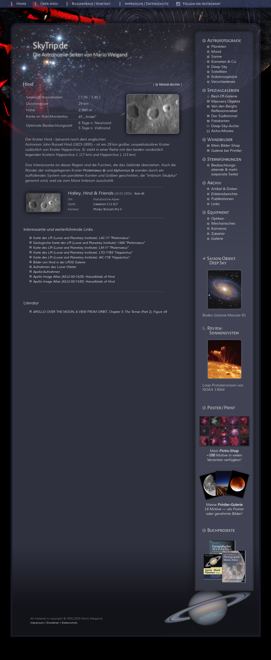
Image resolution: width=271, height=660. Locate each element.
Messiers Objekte (225, 101)
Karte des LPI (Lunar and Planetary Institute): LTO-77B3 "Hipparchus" (83, 253)
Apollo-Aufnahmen (46, 272)
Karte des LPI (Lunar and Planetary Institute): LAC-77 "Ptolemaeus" (81, 238)
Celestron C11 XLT (105, 204)
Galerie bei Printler (226, 150)
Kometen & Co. (224, 61)
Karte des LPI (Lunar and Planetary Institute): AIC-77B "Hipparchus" (81, 257)
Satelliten (219, 71)
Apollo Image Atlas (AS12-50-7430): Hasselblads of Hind (74, 281)
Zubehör (218, 233)
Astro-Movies (222, 130)
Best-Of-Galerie (224, 96)
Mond (216, 51)
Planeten (218, 46)
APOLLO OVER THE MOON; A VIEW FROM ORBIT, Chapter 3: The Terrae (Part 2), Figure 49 (100, 312)
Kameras (219, 228)
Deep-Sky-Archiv (225, 126)
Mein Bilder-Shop (225, 145)
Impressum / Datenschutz (147, 3)
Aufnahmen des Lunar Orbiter (54, 267)
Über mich (49, 3)
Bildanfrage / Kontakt (91, 3)
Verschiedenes (223, 81)
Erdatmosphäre (224, 76)
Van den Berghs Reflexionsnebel (224, 108)
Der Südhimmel (224, 116)
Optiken (217, 218)
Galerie (217, 238)
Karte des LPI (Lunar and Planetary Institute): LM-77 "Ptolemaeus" (80, 248)
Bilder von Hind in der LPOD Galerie (59, 262)
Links (215, 204)
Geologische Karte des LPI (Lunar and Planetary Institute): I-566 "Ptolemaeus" (89, 243)
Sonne (216, 56)
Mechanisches (223, 223)
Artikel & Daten (224, 188)
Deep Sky (219, 66)
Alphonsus (124, 170)
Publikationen (222, 198)
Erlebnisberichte (224, 194)
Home (21, 3)
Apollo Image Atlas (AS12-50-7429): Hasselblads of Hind (74, 277)
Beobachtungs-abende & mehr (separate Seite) (224, 169)
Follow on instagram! (202, 3)
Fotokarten (220, 120)
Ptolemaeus (94, 170)
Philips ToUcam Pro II (107, 209)
